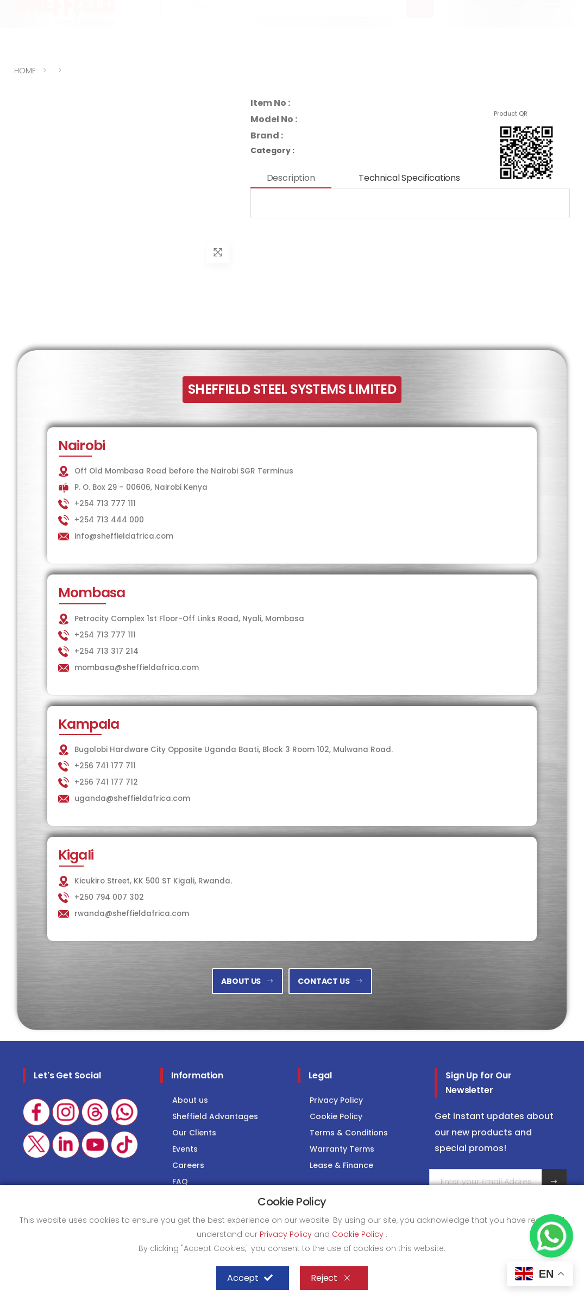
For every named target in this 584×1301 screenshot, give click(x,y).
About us (190, 1100)
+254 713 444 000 (109, 520)
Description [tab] (291, 178)
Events (185, 1149)
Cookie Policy (336, 1116)
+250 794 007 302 (109, 897)
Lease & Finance (341, 1165)
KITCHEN (330, 9)
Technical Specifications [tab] (409, 178)
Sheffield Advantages (215, 1116)
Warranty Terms (342, 1149)
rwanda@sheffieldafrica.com (131, 913)
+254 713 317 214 (106, 651)
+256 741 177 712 (106, 782)
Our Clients (194, 1132)
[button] (478, 37)
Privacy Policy (336, 1100)
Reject (331, 1278)
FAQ (180, 1181)
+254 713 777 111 (46, 9)
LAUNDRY (388, 9)
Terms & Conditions (349, 1132)
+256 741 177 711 (105, 766)
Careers (188, 1165)
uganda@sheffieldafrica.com (132, 798)
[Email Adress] (485, 1181)
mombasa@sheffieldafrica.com (136, 667)
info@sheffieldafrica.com (149, 9)
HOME (25, 70)
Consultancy (537, 9)
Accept (250, 1278)
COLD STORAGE (457, 9)
